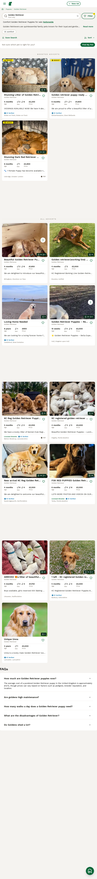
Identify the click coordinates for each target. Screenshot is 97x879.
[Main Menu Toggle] (4, 3)
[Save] (43, 95)
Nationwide (48, 22)
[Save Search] (90, 871)
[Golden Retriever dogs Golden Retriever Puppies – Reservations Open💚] (72, 302)
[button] (24, 240)
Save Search (9, 38)
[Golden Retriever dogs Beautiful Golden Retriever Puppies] (24, 240)
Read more (88, 26)
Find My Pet (87, 45)
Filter (89, 15)
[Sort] (89, 37)
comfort (9, 32)
